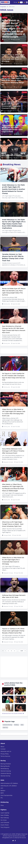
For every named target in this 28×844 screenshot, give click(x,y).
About (2, 746)
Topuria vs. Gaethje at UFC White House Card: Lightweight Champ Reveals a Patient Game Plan (13, 631)
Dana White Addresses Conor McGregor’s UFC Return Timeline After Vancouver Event (13, 451)
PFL (2, 798)
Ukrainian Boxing (7, 724)
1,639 (21, 650)
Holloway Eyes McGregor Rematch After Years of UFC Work (13, 596)
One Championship (6, 795)
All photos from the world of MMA (13, 713)
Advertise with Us (6, 751)
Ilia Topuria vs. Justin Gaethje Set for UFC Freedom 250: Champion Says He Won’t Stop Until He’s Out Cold (13, 377)
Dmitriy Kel (7, 39)
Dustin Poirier (5, 825)
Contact (3, 749)
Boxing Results (5, 766)
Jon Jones (4, 820)
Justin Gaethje (5, 813)
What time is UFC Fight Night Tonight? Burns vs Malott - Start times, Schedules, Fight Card (12, 524)
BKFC (2, 793)
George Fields (7, 535)
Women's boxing (6, 771)
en (15, 2)
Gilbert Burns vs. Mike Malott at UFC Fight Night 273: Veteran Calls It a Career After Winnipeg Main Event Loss (13, 413)
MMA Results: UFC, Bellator (9, 785)
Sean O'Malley (5, 815)
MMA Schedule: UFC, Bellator (9, 783)
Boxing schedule (6, 763)
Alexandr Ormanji (7, 63)
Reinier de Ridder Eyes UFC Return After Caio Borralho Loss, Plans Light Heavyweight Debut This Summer (14, 292)
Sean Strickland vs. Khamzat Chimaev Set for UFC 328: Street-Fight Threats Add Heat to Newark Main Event (13, 329)
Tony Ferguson (5, 827)
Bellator (3, 790)
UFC (2, 788)
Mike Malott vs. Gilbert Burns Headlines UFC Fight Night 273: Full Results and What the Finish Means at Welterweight (13, 488)
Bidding (16, 724)
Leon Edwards (5, 822)
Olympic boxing (5, 776)
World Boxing (5, 768)
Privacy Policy (5, 754)
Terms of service (5, 756)
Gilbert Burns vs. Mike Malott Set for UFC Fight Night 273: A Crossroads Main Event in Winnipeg (13, 561)
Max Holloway (5, 817)
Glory (2, 805)
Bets (22, 724)
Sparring (5, 727)
